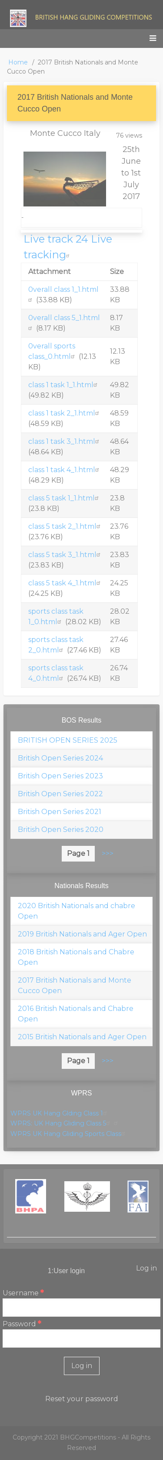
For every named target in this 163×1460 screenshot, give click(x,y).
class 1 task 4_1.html (64, 470)
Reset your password (81, 1399)
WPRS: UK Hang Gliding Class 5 (61, 1123)
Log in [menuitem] (146, 1268)
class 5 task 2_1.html (65, 526)
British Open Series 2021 (59, 812)
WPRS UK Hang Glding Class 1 (59, 1113)
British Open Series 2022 (60, 794)
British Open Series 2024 (60, 758)
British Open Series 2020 (60, 829)
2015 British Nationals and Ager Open (82, 1037)
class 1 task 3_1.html (64, 441)
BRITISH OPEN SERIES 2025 (67, 740)
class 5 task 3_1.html (65, 555)
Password (19, 1324)
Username (21, 1293)
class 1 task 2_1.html (64, 413)
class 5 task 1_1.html (64, 498)
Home (18, 62)
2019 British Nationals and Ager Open (82, 934)
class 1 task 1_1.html (64, 385)
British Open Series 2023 (60, 776)
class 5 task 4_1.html (65, 583)
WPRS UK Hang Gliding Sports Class (68, 1134)
